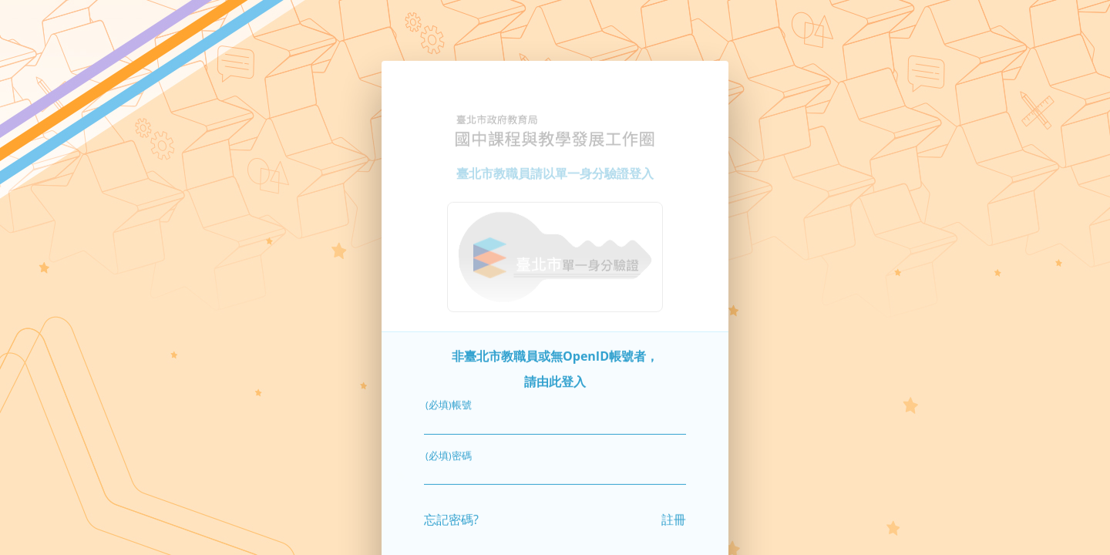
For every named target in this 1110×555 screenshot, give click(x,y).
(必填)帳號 (449, 398)
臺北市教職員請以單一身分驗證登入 (555, 165)
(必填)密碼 (449, 448)
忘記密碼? (451, 511)
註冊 (673, 511)
